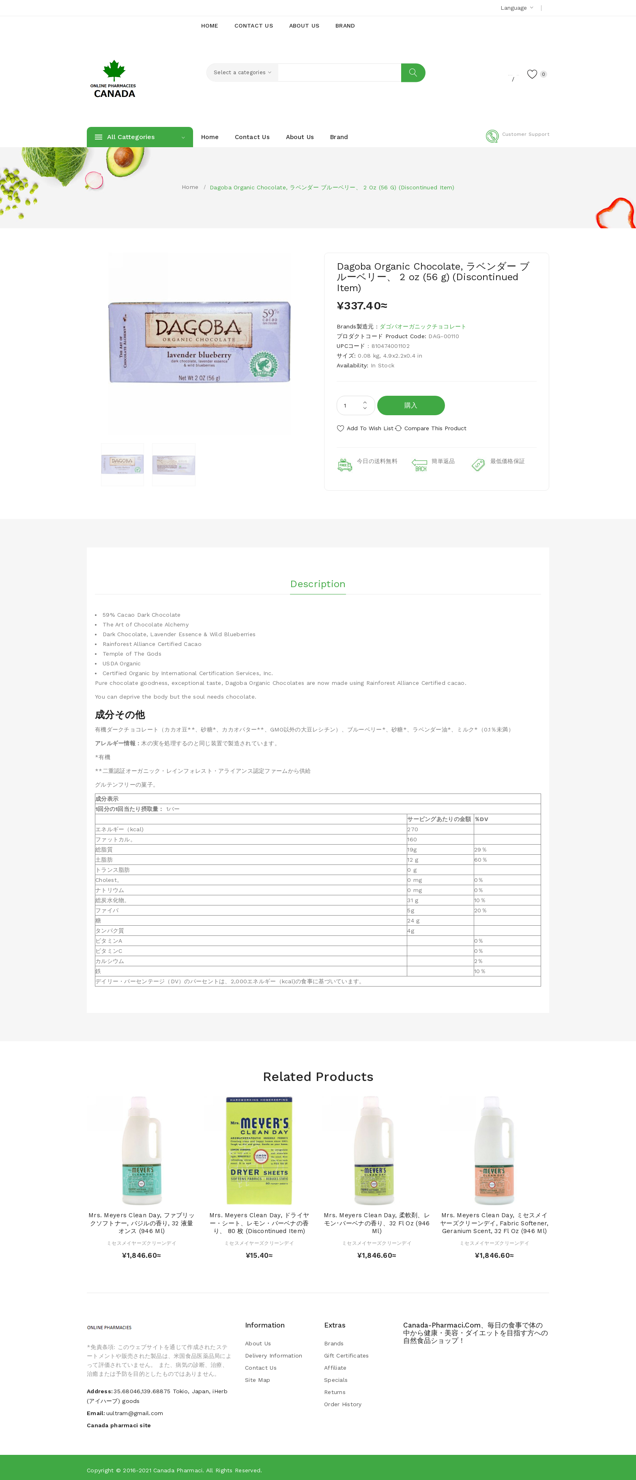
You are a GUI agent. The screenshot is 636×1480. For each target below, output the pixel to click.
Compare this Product (446, 428)
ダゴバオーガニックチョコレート (423, 326)
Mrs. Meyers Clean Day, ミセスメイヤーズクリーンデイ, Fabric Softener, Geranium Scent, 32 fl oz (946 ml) (494, 1219)
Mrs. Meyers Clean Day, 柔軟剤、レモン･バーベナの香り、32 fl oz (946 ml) (377, 1219)
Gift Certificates (346, 1351)
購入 (411, 405)
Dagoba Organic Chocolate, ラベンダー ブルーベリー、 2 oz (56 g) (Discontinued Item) (332, 187)
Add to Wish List (370, 428)
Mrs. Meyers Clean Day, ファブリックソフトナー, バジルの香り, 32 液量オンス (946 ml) (141, 1219)
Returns (335, 1387)
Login (499, 73)
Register (468, 73)
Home (190, 187)
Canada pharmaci (177, 1466)
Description (318, 576)
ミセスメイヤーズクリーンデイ (141, 1239)
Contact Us (261, 1363)
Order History (343, 1399)
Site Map (257, 1375)
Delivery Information (274, 1351)
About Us (258, 1339)
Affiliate (335, 1363)
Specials (336, 1375)
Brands (334, 1339)
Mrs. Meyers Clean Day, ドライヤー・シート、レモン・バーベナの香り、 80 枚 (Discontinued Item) (259, 1219)
